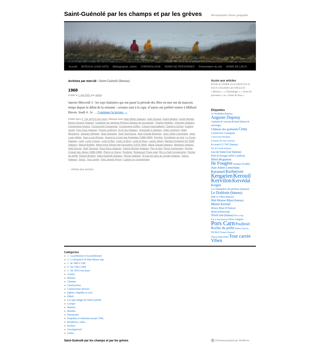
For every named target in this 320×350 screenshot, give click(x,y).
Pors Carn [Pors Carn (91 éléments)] (223, 223)
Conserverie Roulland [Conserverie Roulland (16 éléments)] (220, 137)
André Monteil (186, 119)
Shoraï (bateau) (132, 155)
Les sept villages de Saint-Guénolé (84, 300)
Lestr (81, 141)
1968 (73, 90)
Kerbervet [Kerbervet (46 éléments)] (234, 171)
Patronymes (73, 314)
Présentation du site (210, 66)
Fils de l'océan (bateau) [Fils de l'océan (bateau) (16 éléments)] (221, 148)
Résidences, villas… (77, 322)
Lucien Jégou (156, 141)
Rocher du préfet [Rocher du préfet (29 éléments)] (222, 228)
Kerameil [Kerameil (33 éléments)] (218, 172)
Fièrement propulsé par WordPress (232, 340)
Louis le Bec (108, 141)
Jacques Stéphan (90, 133)
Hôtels (70, 296)
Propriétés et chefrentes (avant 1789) (85, 318)
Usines (70, 333)
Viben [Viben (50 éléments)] (216, 240)
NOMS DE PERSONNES (179, 66)
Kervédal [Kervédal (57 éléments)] (241, 180)
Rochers (71, 325)
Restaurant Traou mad (145, 152)
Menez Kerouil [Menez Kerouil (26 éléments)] (220, 204)
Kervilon (158, 137)
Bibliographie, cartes (125, 66)
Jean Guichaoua (127, 133)
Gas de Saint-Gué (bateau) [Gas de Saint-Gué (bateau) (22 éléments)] (226, 151)
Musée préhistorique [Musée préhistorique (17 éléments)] (220, 211)
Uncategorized (74, 329)
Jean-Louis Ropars (93, 137)
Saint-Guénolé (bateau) (109, 155)
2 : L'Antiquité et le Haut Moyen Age (85, 259)
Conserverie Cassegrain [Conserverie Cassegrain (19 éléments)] (223, 133)
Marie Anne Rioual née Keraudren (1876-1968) (121, 144)
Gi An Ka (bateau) (128, 130)
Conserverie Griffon (129, 126)
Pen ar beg (156, 148)
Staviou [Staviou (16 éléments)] (245, 228)
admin (98, 95)
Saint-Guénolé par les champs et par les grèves (133, 13)
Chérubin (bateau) (184, 122)
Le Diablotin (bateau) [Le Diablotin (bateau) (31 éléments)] (226, 193)
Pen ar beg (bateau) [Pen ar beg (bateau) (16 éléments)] (219, 219)
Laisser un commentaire (137, 159)
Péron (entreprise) (173, 148)
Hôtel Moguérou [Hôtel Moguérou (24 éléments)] (221, 159)
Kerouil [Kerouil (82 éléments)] (242, 175)
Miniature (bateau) (184, 144)
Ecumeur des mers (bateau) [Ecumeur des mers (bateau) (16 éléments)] (223, 141)
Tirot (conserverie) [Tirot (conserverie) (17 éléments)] (220, 237)
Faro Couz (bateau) (86, 130)
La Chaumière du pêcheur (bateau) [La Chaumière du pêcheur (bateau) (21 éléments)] (230, 188)
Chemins (71, 281)
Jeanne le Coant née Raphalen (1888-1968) (128, 137)
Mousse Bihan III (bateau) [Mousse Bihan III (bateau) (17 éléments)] (223, 208)
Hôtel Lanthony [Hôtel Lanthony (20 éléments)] (237, 155)
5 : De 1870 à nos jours (94, 119)
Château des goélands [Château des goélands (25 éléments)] (224, 129)
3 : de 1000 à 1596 (76, 263)
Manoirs (71, 307)
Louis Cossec (92, 141)
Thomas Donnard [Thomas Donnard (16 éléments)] (227, 232)
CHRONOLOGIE (151, 66)
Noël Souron (75, 148)
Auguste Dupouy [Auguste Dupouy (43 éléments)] (225, 117)
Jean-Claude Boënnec (150, 133)
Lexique (71, 303)
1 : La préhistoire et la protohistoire (84, 255)
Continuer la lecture (113, 112)
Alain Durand (154, 119)
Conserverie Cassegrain (104, 126)
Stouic (82, 159)
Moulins (71, 311)
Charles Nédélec (164, 122)
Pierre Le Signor (112, 152)
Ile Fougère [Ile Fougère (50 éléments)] (221, 163)
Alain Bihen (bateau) (135, 119)
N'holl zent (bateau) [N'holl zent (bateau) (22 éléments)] (222, 215)
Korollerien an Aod (174, 137)
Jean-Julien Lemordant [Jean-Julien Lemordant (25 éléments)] (225, 167)
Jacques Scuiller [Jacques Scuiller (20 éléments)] (241, 163)
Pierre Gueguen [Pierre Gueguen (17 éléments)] (236, 219)
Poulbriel (127, 152)
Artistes (71, 274)
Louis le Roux (140, 141)
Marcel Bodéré (86, 144)
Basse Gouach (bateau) (81, 122)
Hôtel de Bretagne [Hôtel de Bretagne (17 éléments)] (219, 155)
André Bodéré (170, 119)
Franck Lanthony (108, 130)
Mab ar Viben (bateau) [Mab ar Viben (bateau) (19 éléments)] (222, 196)
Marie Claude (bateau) (160, 144)
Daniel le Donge (174, 126)
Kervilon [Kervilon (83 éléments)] (221, 180)
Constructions (74, 285)
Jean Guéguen (109, 133)
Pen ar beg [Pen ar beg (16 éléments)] (238, 215)
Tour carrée (93, 159)
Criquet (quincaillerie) (153, 126)
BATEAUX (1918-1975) (95, 66)
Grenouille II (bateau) (150, 130)
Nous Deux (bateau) (110, 148)
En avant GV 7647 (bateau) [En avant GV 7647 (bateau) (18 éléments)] (224, 144)
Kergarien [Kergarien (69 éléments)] (222, 176)
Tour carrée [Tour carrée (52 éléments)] (240, 236)
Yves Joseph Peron (110, 159)
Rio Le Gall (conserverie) (172, 152)
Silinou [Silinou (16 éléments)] (238, 228)
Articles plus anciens (80, 169)
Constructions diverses (78, 288)
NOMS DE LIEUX (236, 66)
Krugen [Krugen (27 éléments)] (216, 185)
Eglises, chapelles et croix (80, 292)
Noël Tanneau (90, 148)
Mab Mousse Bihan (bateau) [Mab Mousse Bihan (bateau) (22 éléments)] (227, 200)
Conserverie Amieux (79, 126)
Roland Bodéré (87, 155)
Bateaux (71, 277)
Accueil (73, 66)
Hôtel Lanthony (171, 130)
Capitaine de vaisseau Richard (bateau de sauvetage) (124, 122)
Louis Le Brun (123, 141)
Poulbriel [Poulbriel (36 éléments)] (243, 224)
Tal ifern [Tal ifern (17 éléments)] (215, 232)
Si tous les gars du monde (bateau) (161, 155)
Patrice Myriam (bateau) (136, 148)
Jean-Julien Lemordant (175, 133)
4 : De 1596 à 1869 (76, 266)
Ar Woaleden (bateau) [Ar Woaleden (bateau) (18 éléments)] (221, 113)
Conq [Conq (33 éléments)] (243, 129)
